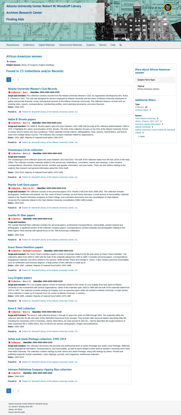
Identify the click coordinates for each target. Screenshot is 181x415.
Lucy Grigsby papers (20, 278)
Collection (139, 107)
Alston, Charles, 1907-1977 (147, 121)
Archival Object (142, 110)
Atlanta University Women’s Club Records (32, 89)
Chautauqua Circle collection (25, 150)
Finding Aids (15, 19)
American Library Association (148, 124)
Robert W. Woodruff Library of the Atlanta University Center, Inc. (50, 112)
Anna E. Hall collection (21, 308)
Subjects (90, 45)
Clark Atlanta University (145, 118)
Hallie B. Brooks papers (22, 119)
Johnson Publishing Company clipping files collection (40, 369)
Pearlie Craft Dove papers (23, 184)
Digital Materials (47, 45)
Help (113, 45)
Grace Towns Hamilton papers (25, 247)
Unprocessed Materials (70, 45)
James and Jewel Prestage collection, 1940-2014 (37, 339)
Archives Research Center (24, 12)
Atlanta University (143, 127)
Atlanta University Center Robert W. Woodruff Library (43, 6)
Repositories (13, 45)
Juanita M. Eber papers (21, 215)
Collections (28, 45)
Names (102, 45)
